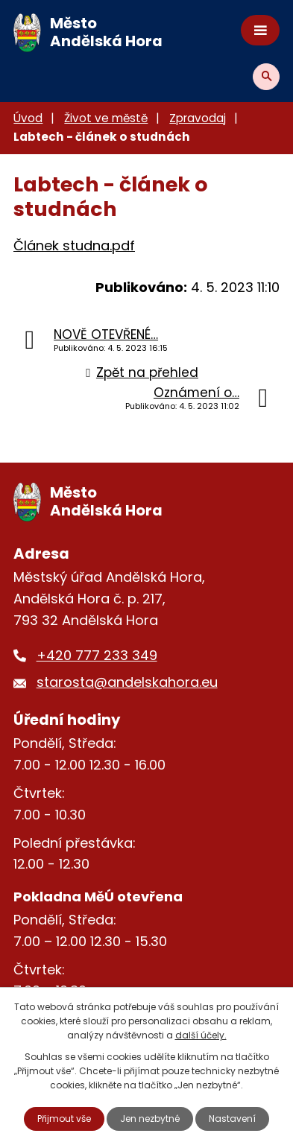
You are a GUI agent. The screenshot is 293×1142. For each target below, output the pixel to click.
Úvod (27, 118)
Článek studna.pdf (74, 245)
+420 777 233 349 (97, 655)
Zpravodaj (197, 118)
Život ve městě (106, 118)
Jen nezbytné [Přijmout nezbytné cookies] (150, 1118)
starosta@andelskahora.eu (127, 682)
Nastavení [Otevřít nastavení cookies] (232, 1118)
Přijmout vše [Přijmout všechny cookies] (64, 1118)
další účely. (201, 1035)
